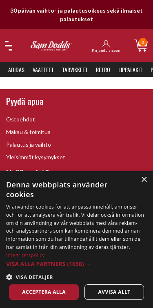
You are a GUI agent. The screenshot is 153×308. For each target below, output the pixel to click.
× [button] (144, 180)
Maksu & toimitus (28, 131)
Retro (103, 69)
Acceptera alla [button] (44, 291)
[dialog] (76, 239)
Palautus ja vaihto (28, 144)
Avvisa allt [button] (114, 291)
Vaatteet (43, 69)
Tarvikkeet (75, 69)
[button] (76, 264)
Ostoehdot (20, 119)
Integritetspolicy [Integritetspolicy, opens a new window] (25, 255)
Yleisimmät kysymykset (35, 157)
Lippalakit (130, 69)
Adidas (16, 69)
